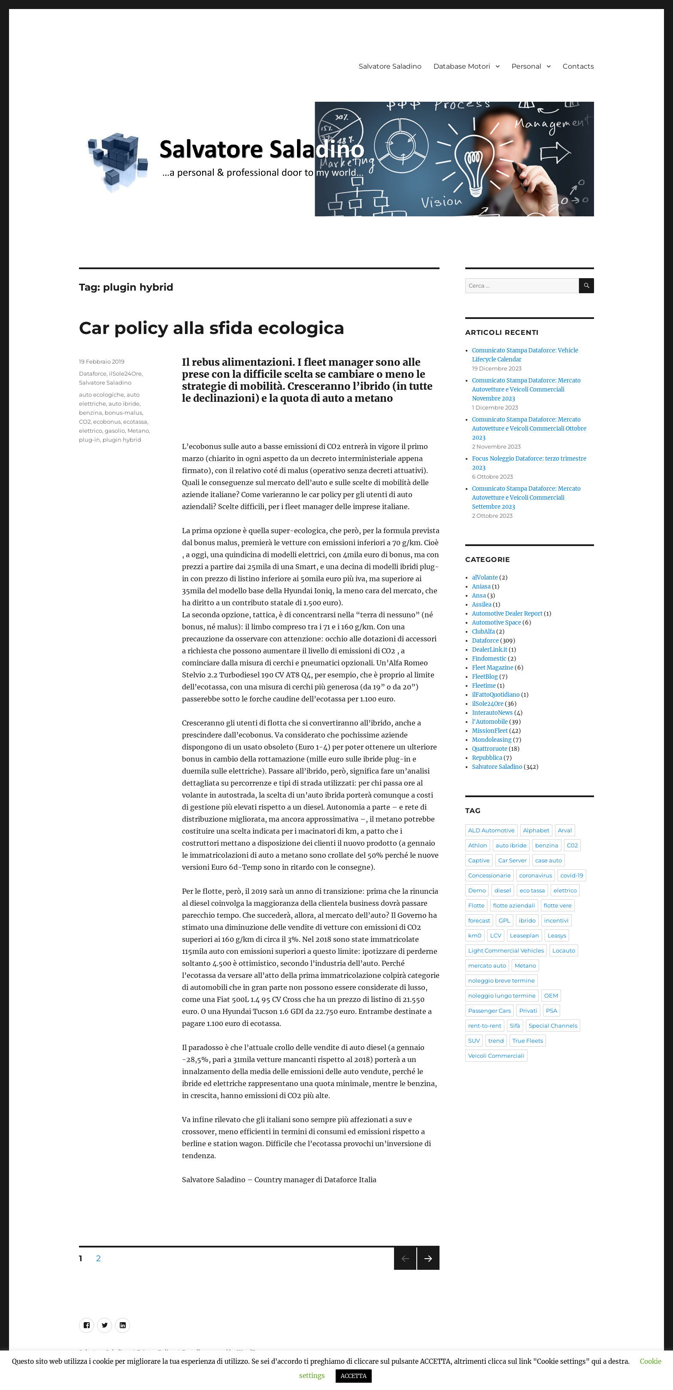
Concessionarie (489, 875)
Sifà (515, 1025)
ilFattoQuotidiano (496, 694)
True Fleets (527, 1040)
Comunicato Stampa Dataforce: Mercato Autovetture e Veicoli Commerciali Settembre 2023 (526, 497)
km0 (475, 935)
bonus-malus (123, 412)
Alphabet (536, 830)
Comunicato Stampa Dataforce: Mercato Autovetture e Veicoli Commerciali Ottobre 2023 (529, 428)
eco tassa (532, 890)
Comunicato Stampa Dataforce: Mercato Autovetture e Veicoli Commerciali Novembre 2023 (526, 389)
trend (496, 1040)
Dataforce (92, 373)
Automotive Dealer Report (507, 613)
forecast (479, 920)
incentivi (556, 920)
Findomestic (489, 658)
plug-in (89, 439)
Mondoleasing (492, 740)
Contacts (578, 66)
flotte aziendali (514, 905)
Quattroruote (489, 749)
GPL (504, 920)
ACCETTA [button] (354, 1376)
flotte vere (558, 905)
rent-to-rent (484, 1025)
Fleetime (484, 685)
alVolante (485, 577)
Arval (565, 830)
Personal (526, 66)
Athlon (477, 845)
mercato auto (487, 965)
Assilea (481, 604)
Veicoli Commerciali (496, 1055)
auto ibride (124, 403)
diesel (502, 890)
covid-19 (572, 875)
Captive (479, 860)
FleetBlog (485, 676)
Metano (138, 430)
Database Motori (462, 66)
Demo (477, 890)
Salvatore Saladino (390, 66)
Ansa (479, 595)
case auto (548, 860)
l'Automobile (490, 721)
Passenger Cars (489, 1010)
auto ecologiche (101, 394)
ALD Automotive (491, 830)
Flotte (476, 905)
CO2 (85, 421)
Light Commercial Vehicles (506, 950)
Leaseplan (524, 935)
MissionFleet (490, 730)
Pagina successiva (428, 1269)
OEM (551, 995)
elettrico (90, 430)
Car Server (512, 860)
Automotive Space (496, 622)
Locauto (563, 950)
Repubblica (487, 758)
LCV (495, 935)
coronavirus (535, 875)
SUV (474, 1040)
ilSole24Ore (125, 373)
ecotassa (135, 421)
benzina (90, 412)
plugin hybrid (122, 439)
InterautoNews (492, 712)
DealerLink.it (489, 649)
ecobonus (107, 421)
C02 (572, 845)
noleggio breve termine (501, 980)
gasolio (115, 430)
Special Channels (553, 1025)
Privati (528, 1010)
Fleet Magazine (492, 667)
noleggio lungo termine (502, 995)
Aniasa (481, 586)
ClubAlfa (483, 631)
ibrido (527, 920)
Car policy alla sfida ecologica (212, 327)
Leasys (557, 935)
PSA (551, 1010)
